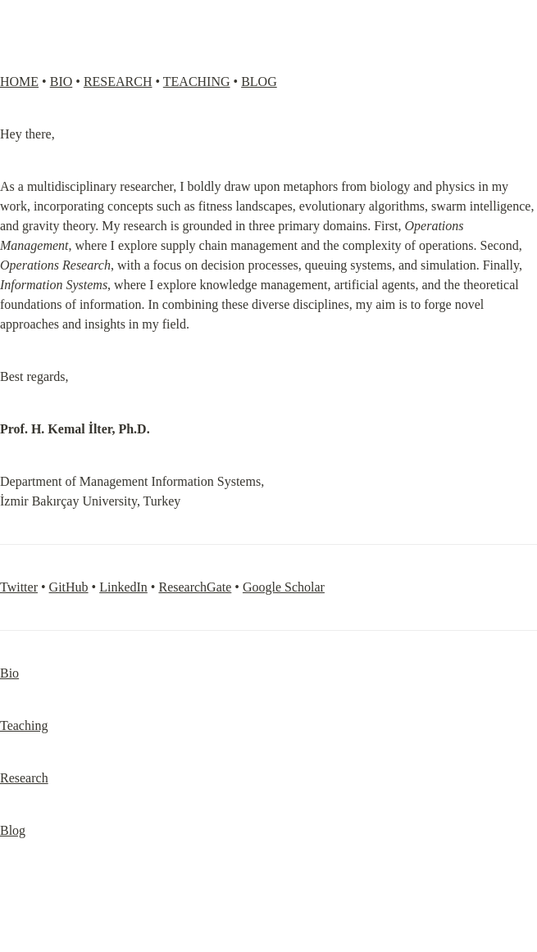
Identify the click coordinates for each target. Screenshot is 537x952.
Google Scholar (284, 587)
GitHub (69, 587)
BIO (61, 81)
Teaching (24, 725)
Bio (9, 673)
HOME (19, 81)
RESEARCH (118, 81)
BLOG (259, 81)
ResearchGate (194, 587)
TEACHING (196, 81)
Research (24, 778)
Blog (12, 830)
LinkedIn (123, 587)
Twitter (19, 587)
